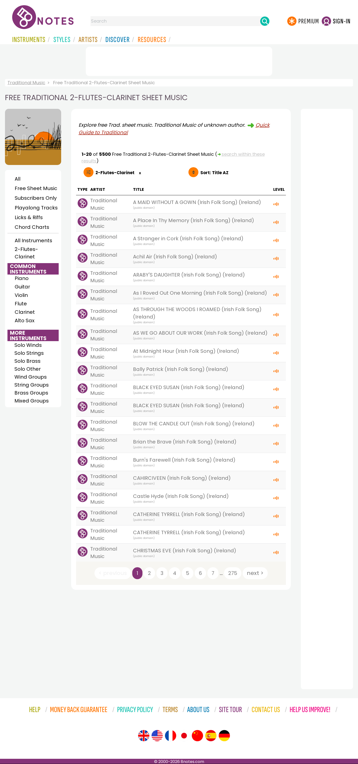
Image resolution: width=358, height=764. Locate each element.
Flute (21, 303)
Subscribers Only (36, 198)
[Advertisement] (179, 60)
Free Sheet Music (36, 188)
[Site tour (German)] (224, 735)
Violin (21, 295)
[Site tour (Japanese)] (184, 735)
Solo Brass (27, 361)
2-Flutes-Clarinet (26, 253)
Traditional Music (26, 83)
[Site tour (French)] (170, 735)
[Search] (264, 21)
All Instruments (33, 240)
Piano (22, 278)
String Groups (31, 384)
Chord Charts (32, 227)
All (17, 178)
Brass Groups (31, 392)
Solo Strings (29, 353)
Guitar (22, 286)
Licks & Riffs (29, 217)
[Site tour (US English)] (157, 735)
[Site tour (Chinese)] (197, 735)
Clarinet (25, 312)
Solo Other (27, 368)
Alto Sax (25, 320)
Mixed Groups (31, 400)
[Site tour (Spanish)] (211, 735)
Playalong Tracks (36, 207)
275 (232, 573)
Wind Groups (30, 376)
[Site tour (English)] (143, 735)
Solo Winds (28, 345)
